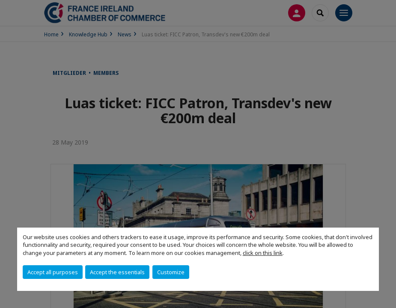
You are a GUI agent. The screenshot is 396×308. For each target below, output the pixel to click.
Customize (171, 272)
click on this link (263, 253)
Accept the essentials (117, 272)
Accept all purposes (52, 272)
